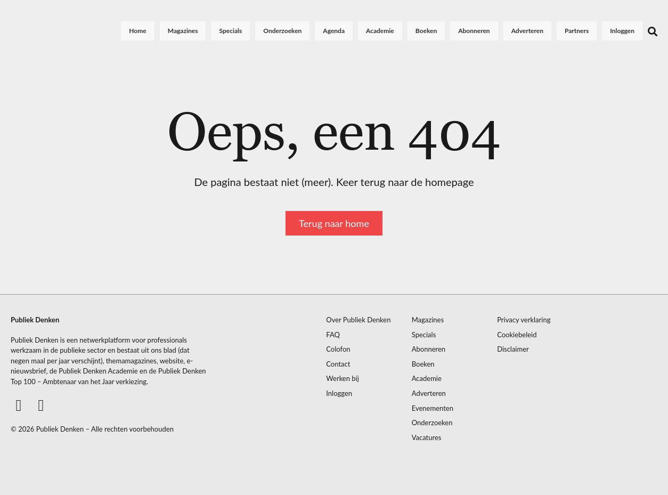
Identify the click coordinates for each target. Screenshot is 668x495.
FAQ (333, 335)
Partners (577, 31)
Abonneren (474, 31)
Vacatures (427, 438)
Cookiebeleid (516, 335)
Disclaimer (513, 349)
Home (137, 31)
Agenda (334, 31)
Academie (380, 31)
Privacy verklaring (523, 320)
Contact (338, 364)
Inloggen (622, 31)
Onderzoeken (282, 31)
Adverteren (527, 31)
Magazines (183, 31)
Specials (230, 31)
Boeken (426, 31)
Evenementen (432, 408)
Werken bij (342, 379)
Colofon (338, 349)
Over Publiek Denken (358, 320)
